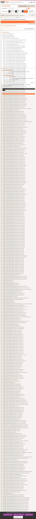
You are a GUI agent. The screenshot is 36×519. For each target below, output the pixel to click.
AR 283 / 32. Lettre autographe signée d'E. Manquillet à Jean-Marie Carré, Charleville (15, 372)
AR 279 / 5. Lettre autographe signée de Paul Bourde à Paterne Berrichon (13, 112)
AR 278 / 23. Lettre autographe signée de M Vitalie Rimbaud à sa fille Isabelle (14, 77)
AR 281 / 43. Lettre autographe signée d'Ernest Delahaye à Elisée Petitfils (13, 249)
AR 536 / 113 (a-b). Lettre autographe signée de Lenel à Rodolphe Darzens (13, 464)
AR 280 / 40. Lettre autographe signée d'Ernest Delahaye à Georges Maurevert (14, 168)
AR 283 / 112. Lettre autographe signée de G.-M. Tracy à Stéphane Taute (13, 386)
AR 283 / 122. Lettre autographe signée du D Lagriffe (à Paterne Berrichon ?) (14, 395)
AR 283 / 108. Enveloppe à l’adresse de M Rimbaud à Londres (12, 384)
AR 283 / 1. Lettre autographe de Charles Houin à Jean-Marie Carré (12, 330)
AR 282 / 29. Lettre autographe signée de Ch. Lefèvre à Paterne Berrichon (13, 299)
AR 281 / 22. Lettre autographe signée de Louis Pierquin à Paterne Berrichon (14, 219)
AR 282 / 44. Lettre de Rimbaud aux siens (9, 302)
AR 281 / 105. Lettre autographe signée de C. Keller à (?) (11, 284)
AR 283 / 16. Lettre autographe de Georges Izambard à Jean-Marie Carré (13, 351)
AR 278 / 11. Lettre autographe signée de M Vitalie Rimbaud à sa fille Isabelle (14, 60)
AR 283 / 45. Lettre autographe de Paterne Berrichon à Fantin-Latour (13, 375)
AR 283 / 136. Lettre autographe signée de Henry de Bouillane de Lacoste (13, 411)
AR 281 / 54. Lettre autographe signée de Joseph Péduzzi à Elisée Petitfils (13, 265)
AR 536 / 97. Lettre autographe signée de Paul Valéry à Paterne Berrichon (13, 448)
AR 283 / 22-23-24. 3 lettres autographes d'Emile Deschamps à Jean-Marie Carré (14, 360)
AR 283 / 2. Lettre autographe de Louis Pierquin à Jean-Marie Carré (12, 331)
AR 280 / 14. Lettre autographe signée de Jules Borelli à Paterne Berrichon (13, 152)
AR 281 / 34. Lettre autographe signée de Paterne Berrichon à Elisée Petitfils (14, 236)
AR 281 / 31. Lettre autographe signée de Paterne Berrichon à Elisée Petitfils (14, 232)
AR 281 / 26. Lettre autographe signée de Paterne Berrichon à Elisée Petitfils (14, 225)
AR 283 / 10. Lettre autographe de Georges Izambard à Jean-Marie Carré (13, 343)
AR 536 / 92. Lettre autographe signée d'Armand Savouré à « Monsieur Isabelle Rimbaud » (16, 440)
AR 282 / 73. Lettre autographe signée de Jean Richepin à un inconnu (13, 319)
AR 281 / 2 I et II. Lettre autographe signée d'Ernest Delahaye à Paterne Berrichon (14, 190)
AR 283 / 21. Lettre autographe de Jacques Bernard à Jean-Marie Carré (13, 359)
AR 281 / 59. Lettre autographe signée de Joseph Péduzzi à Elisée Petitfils (13, 273)
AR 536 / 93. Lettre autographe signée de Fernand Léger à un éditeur (12, 442)
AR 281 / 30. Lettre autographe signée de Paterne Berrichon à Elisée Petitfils (14, 230)
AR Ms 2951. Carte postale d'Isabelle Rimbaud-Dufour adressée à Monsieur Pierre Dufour (15, 506)
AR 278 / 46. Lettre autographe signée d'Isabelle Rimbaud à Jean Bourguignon (14, 96)
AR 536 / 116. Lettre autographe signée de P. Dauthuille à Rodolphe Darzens (14, 468)
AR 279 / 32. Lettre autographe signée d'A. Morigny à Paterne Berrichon (13, 128)
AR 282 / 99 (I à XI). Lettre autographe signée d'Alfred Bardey (11, 325)
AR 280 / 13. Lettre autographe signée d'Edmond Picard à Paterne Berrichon (14, 150)
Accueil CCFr (2, 15)
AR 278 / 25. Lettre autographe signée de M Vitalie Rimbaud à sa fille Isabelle (14, 80)
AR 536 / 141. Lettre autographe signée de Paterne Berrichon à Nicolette (13, 487)
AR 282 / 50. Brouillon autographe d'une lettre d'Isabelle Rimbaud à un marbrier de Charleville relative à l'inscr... (18, 303)
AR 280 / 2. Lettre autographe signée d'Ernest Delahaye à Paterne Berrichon (14, 139)
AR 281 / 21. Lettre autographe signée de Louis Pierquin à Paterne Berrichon (14, 217)
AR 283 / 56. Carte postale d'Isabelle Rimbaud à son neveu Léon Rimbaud (13, 378)
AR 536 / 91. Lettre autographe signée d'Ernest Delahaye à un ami (12, 439)
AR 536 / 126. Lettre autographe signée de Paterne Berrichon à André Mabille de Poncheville (16, 472)
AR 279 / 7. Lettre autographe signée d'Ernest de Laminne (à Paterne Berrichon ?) (14, 115)
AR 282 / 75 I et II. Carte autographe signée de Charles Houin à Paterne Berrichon (14, 322)
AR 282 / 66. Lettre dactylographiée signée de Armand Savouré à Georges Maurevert (15, 315)
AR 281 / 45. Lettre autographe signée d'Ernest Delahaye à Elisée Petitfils (13, 252)
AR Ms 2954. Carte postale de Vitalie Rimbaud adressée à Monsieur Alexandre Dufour (15, 510)
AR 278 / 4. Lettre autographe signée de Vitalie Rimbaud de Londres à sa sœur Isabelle (15, 53)
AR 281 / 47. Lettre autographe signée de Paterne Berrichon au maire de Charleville (15, 255)
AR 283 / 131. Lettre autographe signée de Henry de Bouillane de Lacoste (13, 408)
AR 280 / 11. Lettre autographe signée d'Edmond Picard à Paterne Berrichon (14, 149)
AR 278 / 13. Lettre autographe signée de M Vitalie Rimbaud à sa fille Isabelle (14, 63)
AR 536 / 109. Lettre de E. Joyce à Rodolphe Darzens (10, 459)
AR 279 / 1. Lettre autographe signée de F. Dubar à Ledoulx (11, 109)
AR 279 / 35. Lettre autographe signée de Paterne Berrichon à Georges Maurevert (14, 131)
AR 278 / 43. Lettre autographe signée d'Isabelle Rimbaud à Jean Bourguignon (14, 92)
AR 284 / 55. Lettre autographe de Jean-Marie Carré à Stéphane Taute (13, 416)
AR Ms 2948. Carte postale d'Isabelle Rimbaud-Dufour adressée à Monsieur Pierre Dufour (15, 502)
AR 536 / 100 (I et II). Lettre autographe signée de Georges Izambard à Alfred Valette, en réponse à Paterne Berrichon (18, 452)
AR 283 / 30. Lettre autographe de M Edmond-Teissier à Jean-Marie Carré (13, 369)
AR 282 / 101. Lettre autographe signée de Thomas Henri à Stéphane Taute (13, 327)
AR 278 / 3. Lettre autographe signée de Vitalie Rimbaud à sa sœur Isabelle (13, 51)
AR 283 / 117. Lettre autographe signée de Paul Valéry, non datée (12, 389)
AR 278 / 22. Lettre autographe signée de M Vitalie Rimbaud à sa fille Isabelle (14, 76)
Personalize (29, 514)
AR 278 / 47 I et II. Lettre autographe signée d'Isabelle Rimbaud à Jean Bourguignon (15, 98)
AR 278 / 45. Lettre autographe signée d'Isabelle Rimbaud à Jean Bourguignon (14, 95)
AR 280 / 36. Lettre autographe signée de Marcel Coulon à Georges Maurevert (14, 162)
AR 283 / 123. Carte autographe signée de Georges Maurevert (11, 397)
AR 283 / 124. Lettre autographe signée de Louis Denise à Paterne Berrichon (14, 398)
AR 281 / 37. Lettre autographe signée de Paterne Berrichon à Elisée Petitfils (14, 241)
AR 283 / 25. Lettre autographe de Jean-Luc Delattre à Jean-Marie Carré (13, 362)
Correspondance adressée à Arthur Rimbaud (8, 36)
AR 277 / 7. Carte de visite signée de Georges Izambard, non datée (12, 41)
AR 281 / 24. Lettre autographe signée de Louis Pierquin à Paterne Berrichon (14, 222)
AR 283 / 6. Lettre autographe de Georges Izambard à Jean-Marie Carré (13, 337)
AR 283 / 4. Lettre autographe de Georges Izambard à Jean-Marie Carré (13, 334)
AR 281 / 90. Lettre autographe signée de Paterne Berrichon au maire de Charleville (15, 276)
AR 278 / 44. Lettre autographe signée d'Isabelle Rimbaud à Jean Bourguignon (14, 93)
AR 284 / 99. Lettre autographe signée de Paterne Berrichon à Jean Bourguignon (14, 423)
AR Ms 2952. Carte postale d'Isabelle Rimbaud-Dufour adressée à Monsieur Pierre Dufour (15, 507)
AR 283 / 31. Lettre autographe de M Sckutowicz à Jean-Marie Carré (13, 370)
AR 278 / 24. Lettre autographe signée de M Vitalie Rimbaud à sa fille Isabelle (14, 79)
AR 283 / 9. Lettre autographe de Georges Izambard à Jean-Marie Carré (13, 341)
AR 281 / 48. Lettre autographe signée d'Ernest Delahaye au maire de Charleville (14, 257)
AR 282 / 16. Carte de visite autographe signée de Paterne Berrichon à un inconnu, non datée (16, 287)
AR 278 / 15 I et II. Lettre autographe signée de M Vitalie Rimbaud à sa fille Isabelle (15, 66)
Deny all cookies (18, 514)
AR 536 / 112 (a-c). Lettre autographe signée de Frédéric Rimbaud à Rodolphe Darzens (15, 462)
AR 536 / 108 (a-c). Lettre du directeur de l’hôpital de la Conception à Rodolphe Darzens (15, 458)
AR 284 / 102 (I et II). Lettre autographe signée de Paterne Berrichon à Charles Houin (15, 426)
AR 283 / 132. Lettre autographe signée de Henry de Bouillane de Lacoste (13, 410)
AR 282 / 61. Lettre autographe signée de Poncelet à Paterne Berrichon (13, 311)
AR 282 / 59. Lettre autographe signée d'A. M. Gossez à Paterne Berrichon (13, 308)
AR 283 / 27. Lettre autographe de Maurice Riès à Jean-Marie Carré (12, 365)
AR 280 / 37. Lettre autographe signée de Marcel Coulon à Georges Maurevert (14, 163)
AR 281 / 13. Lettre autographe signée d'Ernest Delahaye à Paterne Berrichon (14, 206)
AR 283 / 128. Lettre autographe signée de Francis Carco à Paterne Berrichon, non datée (15, 404)
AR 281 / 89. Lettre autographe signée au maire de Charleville (12, 274)
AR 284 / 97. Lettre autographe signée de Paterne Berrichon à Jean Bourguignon (14, 420)
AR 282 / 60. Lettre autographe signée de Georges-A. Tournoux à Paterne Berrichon (15, 309)
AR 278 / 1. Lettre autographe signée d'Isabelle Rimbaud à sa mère (12, 48)
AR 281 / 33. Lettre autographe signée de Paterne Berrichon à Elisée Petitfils (14, 235)
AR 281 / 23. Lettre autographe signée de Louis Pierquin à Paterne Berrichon (14, 220)
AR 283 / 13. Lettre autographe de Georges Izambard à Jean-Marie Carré (13, 347)
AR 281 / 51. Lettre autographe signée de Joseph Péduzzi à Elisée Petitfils (13, 261)
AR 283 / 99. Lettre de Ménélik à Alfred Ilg (9, 382)
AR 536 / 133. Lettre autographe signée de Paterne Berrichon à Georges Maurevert (14, 475)
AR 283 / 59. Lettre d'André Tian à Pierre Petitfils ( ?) (10, 379)
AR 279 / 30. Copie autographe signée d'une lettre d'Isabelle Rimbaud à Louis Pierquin (15, 127)
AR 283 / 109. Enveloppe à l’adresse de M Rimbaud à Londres (12, 385)
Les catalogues (6, 6)
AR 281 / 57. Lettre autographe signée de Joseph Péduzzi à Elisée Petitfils (13, 270)
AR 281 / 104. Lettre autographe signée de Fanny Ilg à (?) (11, 283)
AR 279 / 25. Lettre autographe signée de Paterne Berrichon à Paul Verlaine (13, 124)
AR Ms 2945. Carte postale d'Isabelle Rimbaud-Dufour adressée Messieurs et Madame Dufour (16, 497)
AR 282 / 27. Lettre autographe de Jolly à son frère (10, 296)
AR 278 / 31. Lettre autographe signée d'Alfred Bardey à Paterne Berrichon (13, 83)
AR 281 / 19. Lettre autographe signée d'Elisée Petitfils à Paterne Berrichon (13, 214)
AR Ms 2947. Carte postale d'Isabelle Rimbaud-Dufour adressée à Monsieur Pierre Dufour (15, 500)
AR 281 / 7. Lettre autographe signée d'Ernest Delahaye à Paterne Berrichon (14, 197)
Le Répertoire (22, 6)
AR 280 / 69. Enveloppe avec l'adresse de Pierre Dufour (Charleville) (12, 187)
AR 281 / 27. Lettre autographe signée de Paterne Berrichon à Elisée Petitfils (14, 226)
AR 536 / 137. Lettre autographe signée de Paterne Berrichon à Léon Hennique (14, 481)
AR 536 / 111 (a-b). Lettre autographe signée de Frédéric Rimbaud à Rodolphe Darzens (15, 461)
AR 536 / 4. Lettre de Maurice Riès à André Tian (9, 432)
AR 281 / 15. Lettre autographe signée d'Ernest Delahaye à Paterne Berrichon (14, 209)
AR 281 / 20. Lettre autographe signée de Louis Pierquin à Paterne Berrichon (14, 216)
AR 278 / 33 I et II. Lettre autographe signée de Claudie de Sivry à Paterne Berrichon (15, 86)
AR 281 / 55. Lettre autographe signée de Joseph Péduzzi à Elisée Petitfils (13, 267)
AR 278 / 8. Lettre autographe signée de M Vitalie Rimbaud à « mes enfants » (14, 55)
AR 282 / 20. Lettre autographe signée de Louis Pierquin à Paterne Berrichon (14, 293)
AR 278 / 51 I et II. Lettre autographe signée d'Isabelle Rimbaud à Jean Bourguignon (15, 104)
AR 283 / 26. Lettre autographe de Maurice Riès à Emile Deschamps (12, 363)
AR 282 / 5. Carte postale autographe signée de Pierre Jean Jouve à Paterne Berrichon (15, 286)
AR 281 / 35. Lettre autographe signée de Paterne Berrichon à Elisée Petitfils (14, 238)
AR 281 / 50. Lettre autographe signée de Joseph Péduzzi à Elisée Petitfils (13, 260)
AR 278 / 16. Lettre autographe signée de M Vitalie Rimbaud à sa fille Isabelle (14, 67)
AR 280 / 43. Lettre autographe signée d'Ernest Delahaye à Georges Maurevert (14, 172)
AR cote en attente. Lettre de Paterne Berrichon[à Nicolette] (11, 491)
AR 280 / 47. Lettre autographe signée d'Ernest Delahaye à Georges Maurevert (14, 178)
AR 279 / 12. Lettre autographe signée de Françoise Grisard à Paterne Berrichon (14, 118)
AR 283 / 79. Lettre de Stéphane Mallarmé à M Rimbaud (11, 381)
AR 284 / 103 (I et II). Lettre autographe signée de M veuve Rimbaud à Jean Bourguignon (16, 427)
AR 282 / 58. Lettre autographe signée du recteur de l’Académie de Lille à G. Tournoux (15, 306)
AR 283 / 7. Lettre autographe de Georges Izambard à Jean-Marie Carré (13, 338)
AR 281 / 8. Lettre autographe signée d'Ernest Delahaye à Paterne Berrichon (14, 198)
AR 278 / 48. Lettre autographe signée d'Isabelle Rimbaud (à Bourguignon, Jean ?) (15, 99)
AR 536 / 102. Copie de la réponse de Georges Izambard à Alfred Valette (13, 455)
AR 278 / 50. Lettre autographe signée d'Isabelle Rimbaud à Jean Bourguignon (14, 102)
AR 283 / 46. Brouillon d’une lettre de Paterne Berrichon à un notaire (12, 376)
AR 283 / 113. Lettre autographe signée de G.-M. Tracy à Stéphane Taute (13, 388)
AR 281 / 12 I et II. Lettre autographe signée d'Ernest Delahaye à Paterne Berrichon (15, 204)
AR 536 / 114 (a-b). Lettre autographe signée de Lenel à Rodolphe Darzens (13, 465)
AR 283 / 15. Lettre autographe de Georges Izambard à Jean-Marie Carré (13, 350)
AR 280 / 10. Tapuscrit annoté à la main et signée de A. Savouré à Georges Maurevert (15, 147)
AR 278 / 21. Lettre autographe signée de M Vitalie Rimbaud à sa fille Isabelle (14, 74)
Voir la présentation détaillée (28, 28)
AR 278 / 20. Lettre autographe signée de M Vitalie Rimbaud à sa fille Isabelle (14, 73)
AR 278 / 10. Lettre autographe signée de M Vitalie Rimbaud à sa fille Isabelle (14, 58)
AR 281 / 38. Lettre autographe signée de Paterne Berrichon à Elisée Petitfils (14, 242)
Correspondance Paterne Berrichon (8, 493)
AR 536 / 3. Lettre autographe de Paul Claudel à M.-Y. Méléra (11, 430)
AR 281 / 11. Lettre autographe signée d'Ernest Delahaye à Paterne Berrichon (14, 203)
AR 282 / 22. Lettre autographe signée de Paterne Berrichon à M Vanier (13, 295)
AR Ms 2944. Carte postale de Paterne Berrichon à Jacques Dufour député (13, 496)
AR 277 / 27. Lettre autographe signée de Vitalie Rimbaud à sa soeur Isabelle (14, 45)
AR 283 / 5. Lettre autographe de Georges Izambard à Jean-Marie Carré (13, 335)
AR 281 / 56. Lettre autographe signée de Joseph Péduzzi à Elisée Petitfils (13, 268)
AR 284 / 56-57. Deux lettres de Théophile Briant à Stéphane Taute (12, 417)
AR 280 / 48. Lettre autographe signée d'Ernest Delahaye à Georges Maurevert (14, 179)
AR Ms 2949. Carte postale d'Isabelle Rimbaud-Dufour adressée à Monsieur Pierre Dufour (15, 503)
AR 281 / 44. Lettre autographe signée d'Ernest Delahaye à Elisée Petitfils (13, 251)
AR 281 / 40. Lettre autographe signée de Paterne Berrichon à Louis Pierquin (14, 245)
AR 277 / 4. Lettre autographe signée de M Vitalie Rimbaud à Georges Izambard (14, 39)
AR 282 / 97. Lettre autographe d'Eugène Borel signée (10, 324)
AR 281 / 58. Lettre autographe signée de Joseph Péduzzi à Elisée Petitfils (13, 271)
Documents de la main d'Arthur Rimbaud (8, 33)
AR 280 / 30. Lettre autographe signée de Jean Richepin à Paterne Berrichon (14, 156)
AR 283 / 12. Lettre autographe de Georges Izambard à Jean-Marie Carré (13, 346)
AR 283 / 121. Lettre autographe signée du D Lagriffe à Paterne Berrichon (13, 394)
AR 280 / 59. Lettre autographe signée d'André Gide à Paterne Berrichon (13, 185)
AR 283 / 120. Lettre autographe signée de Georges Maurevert (11, 392)
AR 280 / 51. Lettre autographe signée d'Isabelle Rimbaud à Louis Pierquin (13, 184)
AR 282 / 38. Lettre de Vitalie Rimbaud (8, 300)
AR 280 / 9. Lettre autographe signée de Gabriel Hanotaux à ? (11, 146)
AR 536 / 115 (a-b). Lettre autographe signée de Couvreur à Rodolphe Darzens (14, 467)
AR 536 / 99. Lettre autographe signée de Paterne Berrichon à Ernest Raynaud (14, 451)
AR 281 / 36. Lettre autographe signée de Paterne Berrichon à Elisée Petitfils (14, 239)
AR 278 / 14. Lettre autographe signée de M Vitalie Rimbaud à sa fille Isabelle (14, 64)
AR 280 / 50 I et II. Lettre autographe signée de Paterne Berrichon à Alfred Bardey (14, 182)
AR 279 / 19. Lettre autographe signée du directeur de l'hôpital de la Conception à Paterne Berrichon (17, 121)
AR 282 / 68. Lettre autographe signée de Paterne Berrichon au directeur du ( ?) (17, 316)
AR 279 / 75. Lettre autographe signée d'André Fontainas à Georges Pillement (14, 136)
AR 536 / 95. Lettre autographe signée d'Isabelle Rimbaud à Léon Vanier (13, 445)
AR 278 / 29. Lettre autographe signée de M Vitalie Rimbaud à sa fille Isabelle (14, 82)
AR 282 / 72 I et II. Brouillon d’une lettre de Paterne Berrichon (11, 318)
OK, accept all (8, 514)
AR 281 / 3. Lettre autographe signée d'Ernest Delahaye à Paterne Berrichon (14, 191)
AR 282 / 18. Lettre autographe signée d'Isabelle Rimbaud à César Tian (13, 290)
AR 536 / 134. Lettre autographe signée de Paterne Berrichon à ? (12, 477)
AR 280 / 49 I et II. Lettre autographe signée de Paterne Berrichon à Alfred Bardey (14, 181)
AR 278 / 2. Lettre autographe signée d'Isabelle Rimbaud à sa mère (12, 50)
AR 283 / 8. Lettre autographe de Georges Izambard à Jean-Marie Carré (13, 340)
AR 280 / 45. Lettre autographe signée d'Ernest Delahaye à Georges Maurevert (14, 175)
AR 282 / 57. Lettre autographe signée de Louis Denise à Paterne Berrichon (13, 305)
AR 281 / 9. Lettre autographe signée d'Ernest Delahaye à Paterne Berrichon (14, 200)
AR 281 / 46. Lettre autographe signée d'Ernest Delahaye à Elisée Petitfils (13, 254)
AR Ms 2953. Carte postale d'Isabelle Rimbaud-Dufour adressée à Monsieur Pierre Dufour (15, 509)
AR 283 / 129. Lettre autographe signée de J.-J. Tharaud (11, 405)
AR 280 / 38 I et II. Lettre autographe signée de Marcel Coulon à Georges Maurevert (15, 165)
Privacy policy (18, 517)
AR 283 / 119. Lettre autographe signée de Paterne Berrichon (11, 391)
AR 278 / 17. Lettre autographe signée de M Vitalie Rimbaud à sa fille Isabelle (14, 69)
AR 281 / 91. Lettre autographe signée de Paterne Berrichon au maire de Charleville (15, 277)
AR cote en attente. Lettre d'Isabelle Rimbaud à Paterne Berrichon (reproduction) (14, 490)
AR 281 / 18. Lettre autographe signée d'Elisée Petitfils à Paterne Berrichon (13, 213)
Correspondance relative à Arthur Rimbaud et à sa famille (10, 38)
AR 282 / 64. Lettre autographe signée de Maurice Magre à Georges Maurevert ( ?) (14, 312)
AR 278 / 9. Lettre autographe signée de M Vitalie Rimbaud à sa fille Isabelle (14, 57)
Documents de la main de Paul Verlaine (7, 35)
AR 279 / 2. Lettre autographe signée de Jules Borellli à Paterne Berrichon (13, 111)
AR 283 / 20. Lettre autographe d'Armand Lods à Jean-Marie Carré (12, 357)
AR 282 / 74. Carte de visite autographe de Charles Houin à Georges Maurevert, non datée (16, 321)
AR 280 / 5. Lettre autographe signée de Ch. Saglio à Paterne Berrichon (13, 143)
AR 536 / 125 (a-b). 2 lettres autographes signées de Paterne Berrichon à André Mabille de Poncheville (17, 471)
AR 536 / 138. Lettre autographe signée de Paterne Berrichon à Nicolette (13, 483)
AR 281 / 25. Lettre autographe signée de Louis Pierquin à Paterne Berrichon (14, 223)
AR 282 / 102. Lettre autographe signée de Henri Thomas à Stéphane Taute (13, 328)
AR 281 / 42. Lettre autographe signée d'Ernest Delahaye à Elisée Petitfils (13, 248)
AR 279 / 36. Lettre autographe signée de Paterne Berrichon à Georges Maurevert (14, 133)
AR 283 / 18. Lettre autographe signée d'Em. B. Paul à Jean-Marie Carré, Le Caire (14, 354)
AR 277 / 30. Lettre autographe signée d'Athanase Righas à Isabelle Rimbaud (14, 47)
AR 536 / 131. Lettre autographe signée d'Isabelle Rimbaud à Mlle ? (12, 474)
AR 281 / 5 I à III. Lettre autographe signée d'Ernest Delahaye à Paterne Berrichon (14, 194)
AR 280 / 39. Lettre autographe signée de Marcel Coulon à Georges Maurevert (14, 166)
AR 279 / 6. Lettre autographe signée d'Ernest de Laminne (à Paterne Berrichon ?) (14, 114)
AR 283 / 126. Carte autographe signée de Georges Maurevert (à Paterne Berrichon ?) (15, 401)
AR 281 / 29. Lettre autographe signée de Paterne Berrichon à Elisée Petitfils (14, 229)
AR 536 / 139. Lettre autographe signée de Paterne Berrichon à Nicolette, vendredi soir (15, 484)
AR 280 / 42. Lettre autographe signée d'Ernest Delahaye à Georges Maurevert (14, 171)
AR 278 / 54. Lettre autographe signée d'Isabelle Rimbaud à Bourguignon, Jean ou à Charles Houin (17, 108)
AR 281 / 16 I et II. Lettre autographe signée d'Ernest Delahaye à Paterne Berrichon (15, 210)
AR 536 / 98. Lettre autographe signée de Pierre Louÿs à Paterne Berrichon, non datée (15, 449)
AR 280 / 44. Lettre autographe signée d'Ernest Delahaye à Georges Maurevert (14, 174)
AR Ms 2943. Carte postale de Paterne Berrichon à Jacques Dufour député (13, 494)
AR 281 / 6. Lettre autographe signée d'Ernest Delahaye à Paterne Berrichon (14, 195)
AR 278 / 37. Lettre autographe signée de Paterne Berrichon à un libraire (13, 88)
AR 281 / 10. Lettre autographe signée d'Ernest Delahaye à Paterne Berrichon (14, 201)
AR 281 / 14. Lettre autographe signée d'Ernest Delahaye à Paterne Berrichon (14, 207)
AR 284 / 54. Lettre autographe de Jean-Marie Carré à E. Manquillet (12, 414)
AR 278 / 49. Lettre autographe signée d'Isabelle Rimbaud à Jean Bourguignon (14, 101)
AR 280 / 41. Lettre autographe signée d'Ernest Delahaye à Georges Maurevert (14, 169)
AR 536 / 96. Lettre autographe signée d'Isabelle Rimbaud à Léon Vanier (13, 446)
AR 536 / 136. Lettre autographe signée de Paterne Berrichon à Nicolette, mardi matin (15, 480)
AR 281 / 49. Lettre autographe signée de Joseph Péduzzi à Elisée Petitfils (13, 258)
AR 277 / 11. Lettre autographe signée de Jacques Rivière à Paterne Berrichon (14, 42)
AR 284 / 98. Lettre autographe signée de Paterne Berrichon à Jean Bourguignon (14, 421)
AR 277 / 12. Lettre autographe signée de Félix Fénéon (10, 44)
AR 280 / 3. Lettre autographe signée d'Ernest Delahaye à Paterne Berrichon (14, 140)
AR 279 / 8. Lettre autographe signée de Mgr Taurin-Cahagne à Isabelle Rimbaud (14, 117)
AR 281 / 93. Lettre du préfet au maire (8, 280)
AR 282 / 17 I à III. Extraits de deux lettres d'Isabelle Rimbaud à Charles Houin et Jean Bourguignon (17, 289)
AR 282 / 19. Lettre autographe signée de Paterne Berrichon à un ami (13, 292)
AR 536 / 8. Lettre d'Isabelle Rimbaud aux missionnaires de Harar (12, 433)
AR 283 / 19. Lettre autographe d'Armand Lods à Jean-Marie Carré (12, 356)
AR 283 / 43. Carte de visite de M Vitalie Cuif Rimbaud (11, 373)
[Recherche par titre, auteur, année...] (17, 8)
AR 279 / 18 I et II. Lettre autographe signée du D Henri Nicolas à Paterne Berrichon (15, 120)
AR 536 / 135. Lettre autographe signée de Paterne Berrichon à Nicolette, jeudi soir (15, 478)
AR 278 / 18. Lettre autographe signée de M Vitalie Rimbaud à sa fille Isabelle (14, 70)
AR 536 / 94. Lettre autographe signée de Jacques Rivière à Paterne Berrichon (14, 443)
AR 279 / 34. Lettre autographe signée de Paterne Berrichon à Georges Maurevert (14, 130)
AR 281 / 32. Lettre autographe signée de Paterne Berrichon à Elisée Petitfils (14, 233)
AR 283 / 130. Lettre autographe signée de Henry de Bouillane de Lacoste (13, 407)
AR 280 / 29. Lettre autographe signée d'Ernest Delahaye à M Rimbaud (13, 155)
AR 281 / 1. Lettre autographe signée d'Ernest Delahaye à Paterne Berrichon (14, 188)
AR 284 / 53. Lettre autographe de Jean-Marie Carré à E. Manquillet (12, 413)
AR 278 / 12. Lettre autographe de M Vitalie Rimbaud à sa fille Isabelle (13, 61)
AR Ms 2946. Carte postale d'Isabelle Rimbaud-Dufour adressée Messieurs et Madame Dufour (16, 499)
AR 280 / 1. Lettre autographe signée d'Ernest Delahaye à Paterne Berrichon (14, 137)
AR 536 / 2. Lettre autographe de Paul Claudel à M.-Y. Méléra (11, 429)
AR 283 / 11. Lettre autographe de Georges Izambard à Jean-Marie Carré (13, 344)
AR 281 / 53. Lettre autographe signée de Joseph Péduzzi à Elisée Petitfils (13, 264)
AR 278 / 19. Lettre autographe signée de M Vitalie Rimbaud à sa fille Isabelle (14, 72)
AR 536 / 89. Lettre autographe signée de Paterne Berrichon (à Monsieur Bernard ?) (15, 436)
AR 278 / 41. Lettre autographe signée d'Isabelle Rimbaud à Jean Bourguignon (14, 89)
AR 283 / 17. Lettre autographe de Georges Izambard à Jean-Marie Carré (13, 353)
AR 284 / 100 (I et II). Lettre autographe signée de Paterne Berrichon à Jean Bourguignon (15, 424)
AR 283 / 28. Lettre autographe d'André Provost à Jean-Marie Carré (12, 366)
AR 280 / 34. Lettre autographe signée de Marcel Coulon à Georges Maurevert (14, 159)
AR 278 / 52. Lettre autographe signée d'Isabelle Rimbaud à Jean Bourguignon (14, 105)
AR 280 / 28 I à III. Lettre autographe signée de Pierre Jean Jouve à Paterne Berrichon (15, 153)
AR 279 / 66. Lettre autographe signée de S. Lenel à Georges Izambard (13, 134)
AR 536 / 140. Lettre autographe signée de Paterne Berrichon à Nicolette (13, 486)
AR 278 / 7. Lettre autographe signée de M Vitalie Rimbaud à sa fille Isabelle (14, 54)
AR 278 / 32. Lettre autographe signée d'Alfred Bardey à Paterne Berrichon (13, 85)
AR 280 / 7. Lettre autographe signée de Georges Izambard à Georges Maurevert (14, 144)
